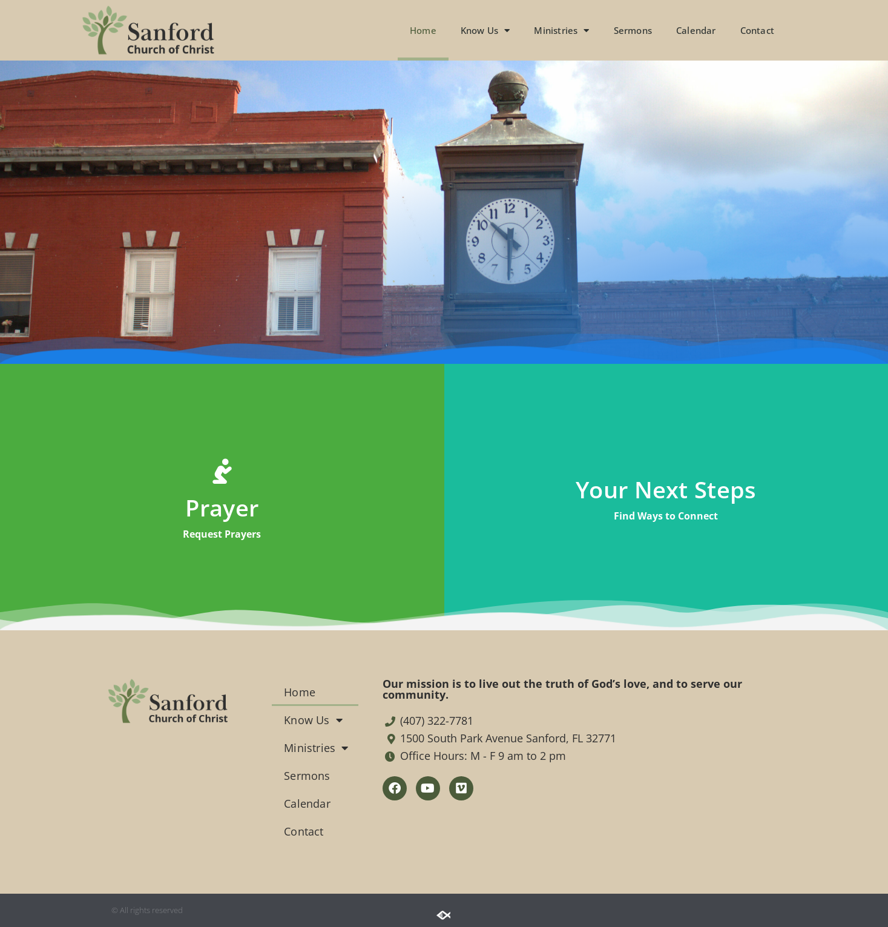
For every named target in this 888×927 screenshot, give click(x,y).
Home (423, 30)
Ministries (561, 30)
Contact (757, 30)
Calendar (696, 30)
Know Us (485, 30)
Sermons (633, 30)
